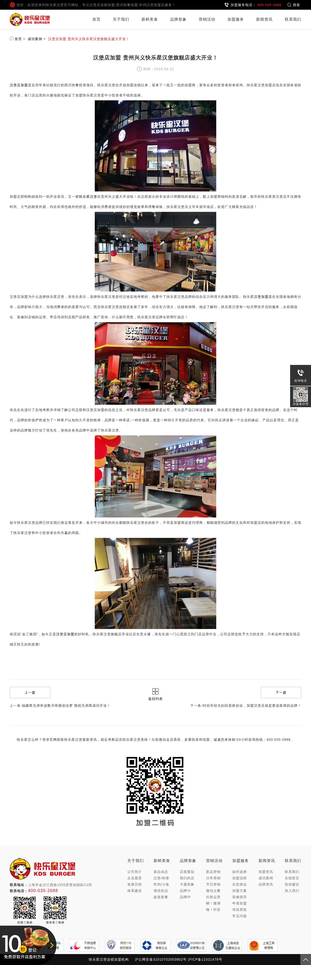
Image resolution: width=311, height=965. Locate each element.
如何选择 (239, 872)
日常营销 (213, 878)
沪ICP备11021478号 (205, 959)
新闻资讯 (264, 19)
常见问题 (239, 916)
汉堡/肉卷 (161, 878)
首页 (96, 19)
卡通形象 (187, 884)
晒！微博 (213, 903)
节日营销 (213, 884)
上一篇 (30, 692)
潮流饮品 (161, 891)
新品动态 (161, 872)
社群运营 (213, 897)
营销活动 (207, 19)
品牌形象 (178, 19)
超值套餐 (161, 897)
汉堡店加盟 (19, 85)
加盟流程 (239, 878)
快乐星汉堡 (88, 196)
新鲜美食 (149, 19)
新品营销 (213, 872)
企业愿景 (134, 878)
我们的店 (187, 878)
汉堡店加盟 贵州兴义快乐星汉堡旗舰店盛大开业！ (89, 39)
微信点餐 (213, 891)
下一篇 (281, 692)
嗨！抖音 (213, 910)
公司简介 (134, 872)
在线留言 (292, 878)
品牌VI (185, 891)
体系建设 (134, 891)
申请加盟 (239, 903)
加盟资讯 (266, 872)
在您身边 (239, 884)
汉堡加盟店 (263, 297)
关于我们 (121, 19)
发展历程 (134, 884)
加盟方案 (239, 891)
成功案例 (35, 39)
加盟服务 (235, 19)
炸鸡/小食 (161, 884)
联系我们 (293, 19)
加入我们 (292, 891)
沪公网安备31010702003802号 (161, 959)
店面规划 (187, 872)
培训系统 (239, 910)
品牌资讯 (266, 884)
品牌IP (185, 897)
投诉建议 (292, 884)
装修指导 (239, 897)
